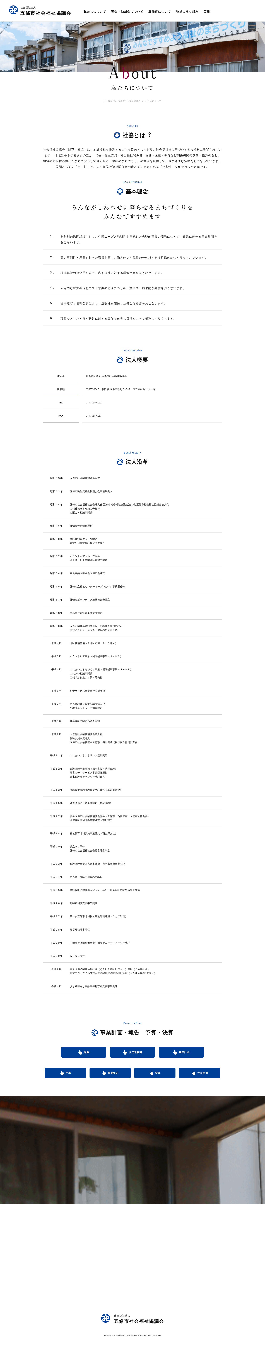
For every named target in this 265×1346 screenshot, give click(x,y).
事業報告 (113, 1075)
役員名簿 (203, 1075)
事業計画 (189, 1054)
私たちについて (155, 103)
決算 (158, 1075)
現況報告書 (135, 1054)
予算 (68, 1075)
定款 (82, 1054)
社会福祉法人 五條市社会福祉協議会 (120, 103)
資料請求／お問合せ (234, 11)
